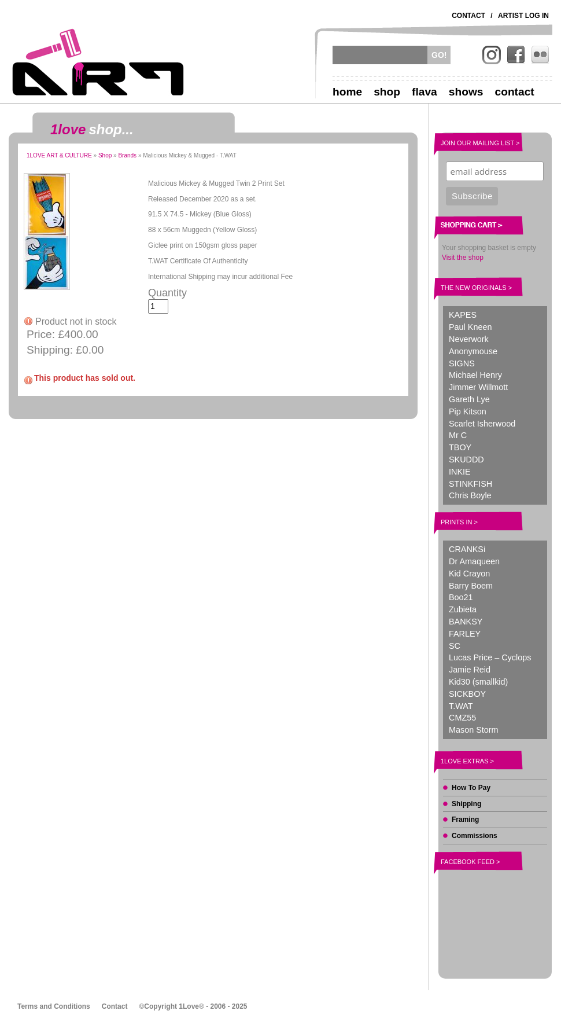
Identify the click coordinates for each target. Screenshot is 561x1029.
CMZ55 (462, 717)
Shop (387, 92)
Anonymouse (473, 351)
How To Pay (471, 788)
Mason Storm (474, 729)
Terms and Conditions (53, 1006)
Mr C (458, 435)
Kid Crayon (469, 573)
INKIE (460, 471)
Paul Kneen (470, 327)
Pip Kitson (467, 411)
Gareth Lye (469, 399)
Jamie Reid (469, 669)
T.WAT (461, 706)
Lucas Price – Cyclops (490, 657)
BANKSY (465, 621)
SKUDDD (466, 459)
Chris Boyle (470, 495)
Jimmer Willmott (478, 387)
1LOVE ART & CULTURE (59, 155)
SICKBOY (467, 694)
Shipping (466, 804)
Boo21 (461, 597)
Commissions (474, 836)
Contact (468, 16)
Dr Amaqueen (474, 561)
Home (347, 92)
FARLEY (465, 633)
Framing (465, 819)
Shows (466, 92)
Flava (424, 92)
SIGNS (462, 363)
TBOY (460, 447)
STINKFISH (470, 483)
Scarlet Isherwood (482, 423)
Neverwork (469, 339)
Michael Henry (475, 375)
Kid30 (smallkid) (478, 681)
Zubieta (463, 609)
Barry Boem (471, 585)
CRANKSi (467, 549)
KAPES (463, 314)
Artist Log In (523, 16)
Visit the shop (463, 257)
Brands (127, 155)
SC (454, 646)
